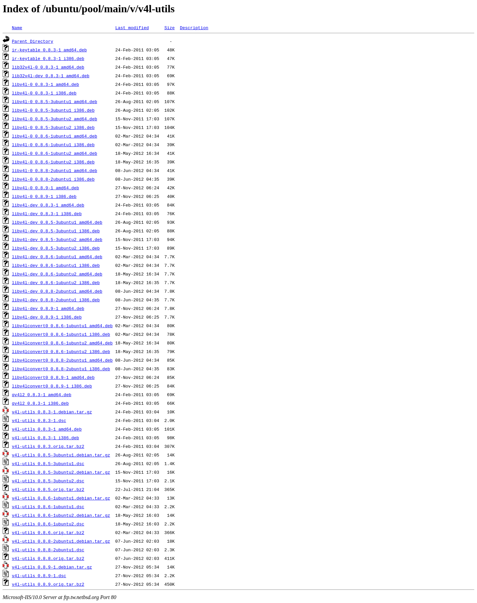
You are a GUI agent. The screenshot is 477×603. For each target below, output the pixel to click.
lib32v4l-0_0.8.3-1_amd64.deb (48, 67)
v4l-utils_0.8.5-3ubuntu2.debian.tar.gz (61, 472)
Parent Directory (32, 41)
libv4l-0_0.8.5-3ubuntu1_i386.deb (53, 110)
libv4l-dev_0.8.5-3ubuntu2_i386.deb (56, 248)
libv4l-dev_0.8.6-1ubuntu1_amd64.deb (57, 257)
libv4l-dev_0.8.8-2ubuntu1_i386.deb (56, 300)
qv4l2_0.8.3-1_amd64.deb (41, 394)
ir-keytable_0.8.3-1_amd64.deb (49, 50)
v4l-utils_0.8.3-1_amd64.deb (47, 429)
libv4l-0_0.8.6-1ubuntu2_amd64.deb (54, 153)
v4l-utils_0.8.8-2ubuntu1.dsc (48, 550)
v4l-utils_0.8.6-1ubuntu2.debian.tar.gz (61, 515)
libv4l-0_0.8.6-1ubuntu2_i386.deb (53, 162)
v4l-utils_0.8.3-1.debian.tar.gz (52, 412)
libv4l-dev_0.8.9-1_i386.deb (47, 317)
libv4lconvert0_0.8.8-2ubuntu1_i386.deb (61, 369)
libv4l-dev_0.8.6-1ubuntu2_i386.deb (56, 282)
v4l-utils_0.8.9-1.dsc (39, 575)
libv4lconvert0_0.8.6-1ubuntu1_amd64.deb (62, 326)
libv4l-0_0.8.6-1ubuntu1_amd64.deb (54, 136)
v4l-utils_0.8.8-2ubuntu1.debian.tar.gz (61, 541)
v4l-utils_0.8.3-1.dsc (39, 420)
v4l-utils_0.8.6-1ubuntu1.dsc (48, 507)
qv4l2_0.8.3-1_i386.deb (40, 403)
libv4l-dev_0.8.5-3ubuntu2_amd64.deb (57, 239)
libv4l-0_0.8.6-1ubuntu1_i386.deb (53, 145)
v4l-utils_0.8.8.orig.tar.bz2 (48, 558)
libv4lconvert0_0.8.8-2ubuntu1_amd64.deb (62, 360)
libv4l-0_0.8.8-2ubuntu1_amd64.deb (54, 170)
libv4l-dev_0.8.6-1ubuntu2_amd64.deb (57, 274)
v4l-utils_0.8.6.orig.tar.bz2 (48, 532)
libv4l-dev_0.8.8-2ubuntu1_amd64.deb (57, 291)
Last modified (132, 27)
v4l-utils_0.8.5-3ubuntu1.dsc (48, 463)
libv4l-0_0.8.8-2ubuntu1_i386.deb (53, 179)
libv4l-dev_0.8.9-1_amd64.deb (48, 308)
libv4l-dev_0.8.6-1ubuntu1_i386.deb (56, 265)
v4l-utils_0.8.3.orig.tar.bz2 (48, 446)
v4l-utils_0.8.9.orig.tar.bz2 (48, 584)
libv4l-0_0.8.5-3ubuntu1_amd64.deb (54, 101)
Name (17, 27)
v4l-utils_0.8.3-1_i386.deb (45, 438)
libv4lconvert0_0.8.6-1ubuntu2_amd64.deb (62, 343)
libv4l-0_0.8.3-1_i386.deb (44, 93)
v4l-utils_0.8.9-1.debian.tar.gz (52, 567)
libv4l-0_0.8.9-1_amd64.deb (45, 188)
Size (169, 27)
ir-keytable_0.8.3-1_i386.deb (48, 58)
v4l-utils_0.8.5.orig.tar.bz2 (48, 489)
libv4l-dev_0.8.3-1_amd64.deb (48, 205)
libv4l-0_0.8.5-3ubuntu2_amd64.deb (54, 119)
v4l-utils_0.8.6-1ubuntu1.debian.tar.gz (61, 498)
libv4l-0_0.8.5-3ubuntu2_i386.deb (53, 127)
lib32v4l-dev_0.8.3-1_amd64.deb (50, 76)
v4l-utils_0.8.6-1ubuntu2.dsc (48, 524)
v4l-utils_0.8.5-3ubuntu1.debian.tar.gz (61, 455)
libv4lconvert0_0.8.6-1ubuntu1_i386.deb (61, 334)
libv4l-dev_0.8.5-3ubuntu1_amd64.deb (57, 222)
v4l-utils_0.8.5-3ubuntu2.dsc (48, 481)
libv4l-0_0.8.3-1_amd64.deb (45, 84)
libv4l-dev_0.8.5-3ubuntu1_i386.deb (56, 231)
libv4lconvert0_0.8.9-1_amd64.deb (53, 377)
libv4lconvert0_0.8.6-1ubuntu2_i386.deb (61, 351)
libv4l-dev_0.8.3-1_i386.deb (47, 213)
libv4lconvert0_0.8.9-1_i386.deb (52, 386)
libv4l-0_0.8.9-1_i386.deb (44, 196)
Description (194, 27)
